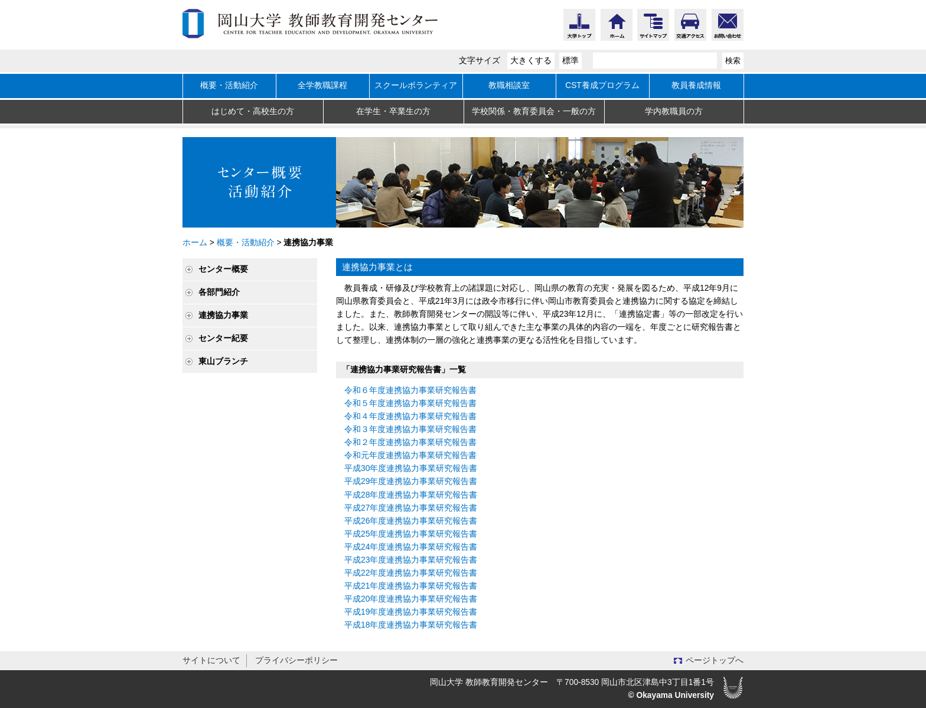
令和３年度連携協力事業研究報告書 (410, 429)
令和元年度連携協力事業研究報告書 (410, 455)
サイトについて (211, 660)
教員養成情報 (696, 85)
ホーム (194, 242)
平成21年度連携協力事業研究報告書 (410, 586)
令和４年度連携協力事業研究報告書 (410, 416)
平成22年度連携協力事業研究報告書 (410, 573)
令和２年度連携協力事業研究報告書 (410, 442)
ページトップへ (715, 660)
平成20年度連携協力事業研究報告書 (410, 599)
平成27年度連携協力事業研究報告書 (410, 508)
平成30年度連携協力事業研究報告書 (410, 468)
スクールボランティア (415, 85)
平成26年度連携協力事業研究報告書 (410, 521)
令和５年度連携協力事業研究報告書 (410, 403)
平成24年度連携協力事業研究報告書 (410, 547)
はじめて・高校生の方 (252, 111)
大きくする (531, 60)
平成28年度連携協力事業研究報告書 (410, 495)
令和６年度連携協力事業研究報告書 (410, 390)
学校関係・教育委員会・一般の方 (534, 111)
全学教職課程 (322, 85)
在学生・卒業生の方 (393, 111)
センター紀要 (223, 338)
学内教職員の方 (674, 111)
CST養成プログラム (602, 85)
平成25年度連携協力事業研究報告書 (410, 534)
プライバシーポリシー (296, 660)
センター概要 (223, 269)
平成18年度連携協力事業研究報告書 (410, 625)
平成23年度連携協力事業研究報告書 (410, 560)
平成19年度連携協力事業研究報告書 (410, 612)
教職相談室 (509, 85)
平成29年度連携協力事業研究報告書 (410, 481)
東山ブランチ (223, 361)
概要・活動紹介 (229, 85)
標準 (570, 60)
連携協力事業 (223, 315)
